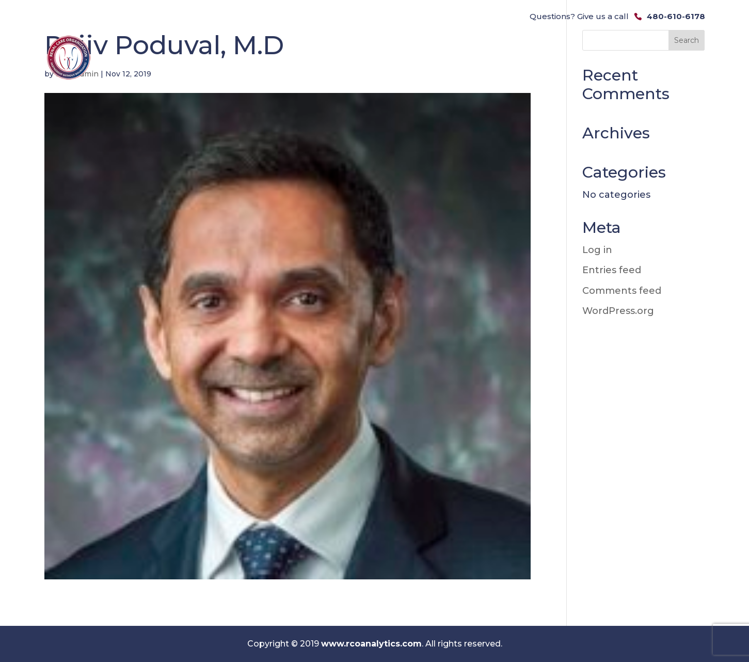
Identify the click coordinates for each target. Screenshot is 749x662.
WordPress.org (618, 311)
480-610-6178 (676, 16)
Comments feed (621, 290)
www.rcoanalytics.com (371, 644)
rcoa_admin (77, 73)
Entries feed (611, 270)
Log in (597, 250)
